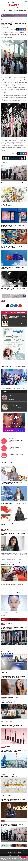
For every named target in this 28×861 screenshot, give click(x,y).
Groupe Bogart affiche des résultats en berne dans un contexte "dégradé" (13, 204)
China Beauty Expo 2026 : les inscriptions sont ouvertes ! (13, 367)
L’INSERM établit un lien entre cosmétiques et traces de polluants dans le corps (13, 677)
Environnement (6, 746)
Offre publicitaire (18, 850)
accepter (23, 857)
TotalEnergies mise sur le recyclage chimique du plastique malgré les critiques (14, 751)
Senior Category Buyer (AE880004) (16, 454)
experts (4, 391)
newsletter (9, 852)
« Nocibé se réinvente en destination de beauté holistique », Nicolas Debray (13, 800)
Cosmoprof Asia (14, 32)
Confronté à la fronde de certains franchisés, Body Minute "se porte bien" (13, 226)
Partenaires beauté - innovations (14, 312)
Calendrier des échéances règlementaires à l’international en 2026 (11, 483)
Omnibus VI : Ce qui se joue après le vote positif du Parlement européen (13, 652)
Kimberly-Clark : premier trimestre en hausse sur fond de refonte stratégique (12, 247)
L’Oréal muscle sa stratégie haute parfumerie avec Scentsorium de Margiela (13, 775)
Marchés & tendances (7, 623)
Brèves (2, 19)
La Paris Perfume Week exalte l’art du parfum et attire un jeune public (14, 628)
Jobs (2, 434)
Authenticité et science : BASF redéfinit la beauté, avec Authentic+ (12, 563)
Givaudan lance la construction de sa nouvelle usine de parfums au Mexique (13, 183)
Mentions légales (17, 852)
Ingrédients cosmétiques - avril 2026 (11, 592)
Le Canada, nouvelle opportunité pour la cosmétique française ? (14, 523)
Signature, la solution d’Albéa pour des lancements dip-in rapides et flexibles (11, 726)
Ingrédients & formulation (9, 697)
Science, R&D (4, 672)
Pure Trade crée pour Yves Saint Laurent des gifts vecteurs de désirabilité (13, 289)
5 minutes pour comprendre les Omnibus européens (13, 503)
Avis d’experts (5, 529)
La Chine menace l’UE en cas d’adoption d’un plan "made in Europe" (13, 268)
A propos (5, 850)
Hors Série (4, 588)
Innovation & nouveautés (9, 771)
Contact (11, 850)
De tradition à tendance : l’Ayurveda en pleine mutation (13, 533)
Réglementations (6, 648)
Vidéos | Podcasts (6, 462)
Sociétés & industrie (7, 795)
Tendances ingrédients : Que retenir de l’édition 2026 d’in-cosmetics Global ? (14, 701)
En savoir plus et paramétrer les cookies (13, 859)
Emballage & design (7, 721)
